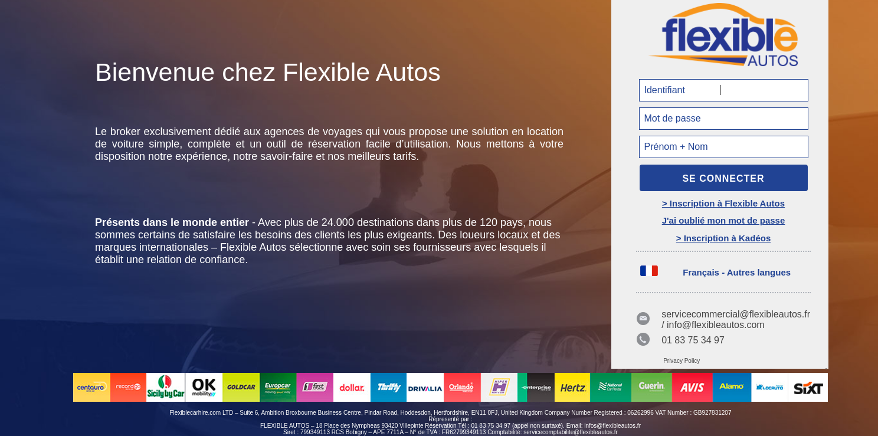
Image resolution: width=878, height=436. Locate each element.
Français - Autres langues (737, 272)
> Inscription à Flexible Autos (723, 203)
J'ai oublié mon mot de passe (723, 220)
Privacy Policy (681, 361)
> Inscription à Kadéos (723, 238)
